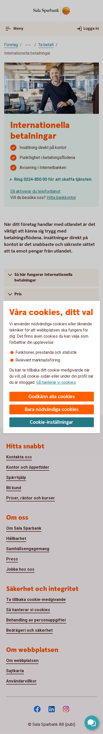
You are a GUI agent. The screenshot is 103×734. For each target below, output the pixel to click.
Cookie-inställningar (51, 422)
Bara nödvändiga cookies (52, 409)
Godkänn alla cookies (52, 397)
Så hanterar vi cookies (56, 382)
